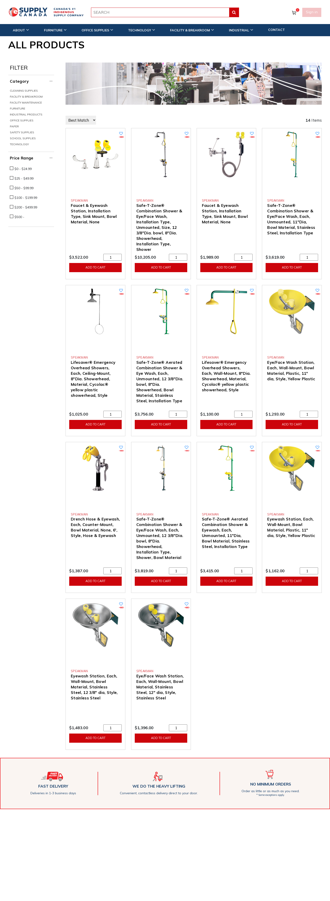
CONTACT (276, 29)
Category (19, 81)
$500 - (19, 217)
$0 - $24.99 (23, 169)
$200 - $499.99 (25, 207)
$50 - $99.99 (23, 188)
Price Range (21, 158)
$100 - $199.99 (25, 198)
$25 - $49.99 (23, 178)
